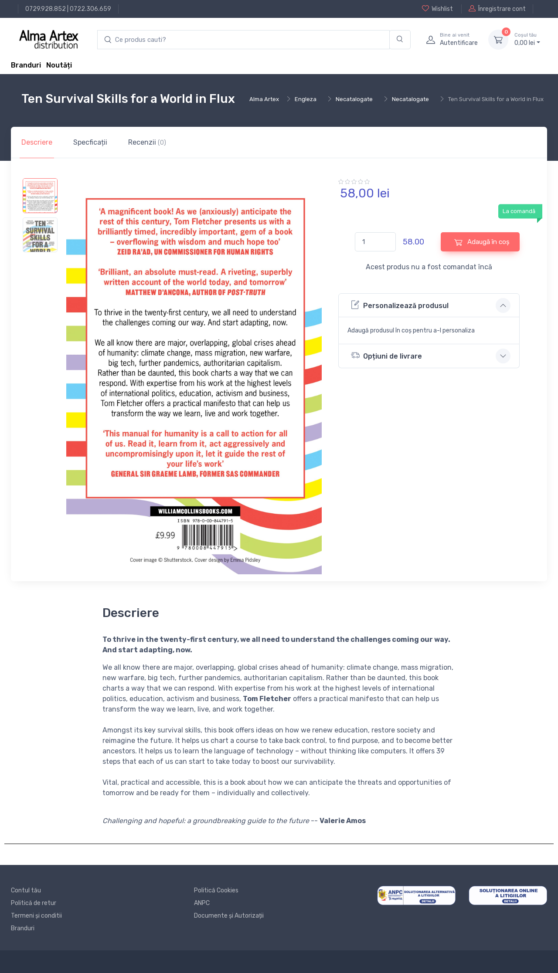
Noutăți (59, 65)
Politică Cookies (216, 890)
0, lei (527, 39)
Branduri (26, 65)
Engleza (305, 99)
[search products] (243, 40)
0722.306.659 (90, 9)
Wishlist (437, 9)
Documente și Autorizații (229, 915)
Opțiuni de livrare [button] (386, 355)
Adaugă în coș (482, 242)
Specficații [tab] (90, 142)
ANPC (202, 903)
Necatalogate (354, 99)
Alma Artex (264, 99)
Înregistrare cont (497, 9)
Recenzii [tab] (147, 142)
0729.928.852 (45, 9)
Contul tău (26, 890)
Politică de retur (33, 903)
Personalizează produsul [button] (400, 304)
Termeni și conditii (36, 915)
